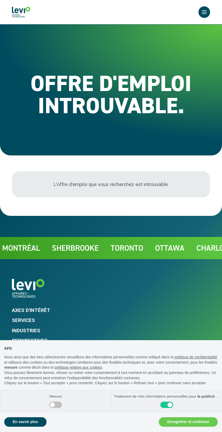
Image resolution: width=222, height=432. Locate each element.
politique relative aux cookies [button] (78, 367)
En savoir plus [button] (25, 422)
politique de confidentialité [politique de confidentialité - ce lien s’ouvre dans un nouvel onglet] (196, 357)
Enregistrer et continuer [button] (188, 422)
